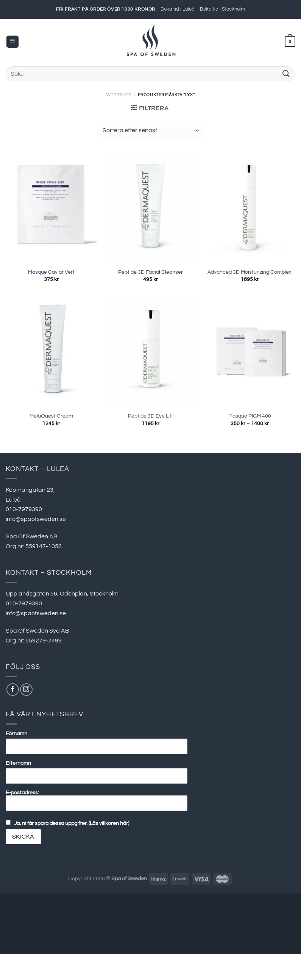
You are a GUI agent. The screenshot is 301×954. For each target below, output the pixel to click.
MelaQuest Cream (51, 416)
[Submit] (286, 73)
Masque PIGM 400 (249, 416)
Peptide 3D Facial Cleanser (150, 272)
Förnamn (16, 733)
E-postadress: (96, 800)
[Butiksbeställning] (150, 130)
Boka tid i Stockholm (222, 9)
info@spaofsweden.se (36, 519)
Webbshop (118, 95)
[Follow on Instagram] (26, 689)
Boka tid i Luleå (178, 9)
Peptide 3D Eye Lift (150, 416)
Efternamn (18, 763)
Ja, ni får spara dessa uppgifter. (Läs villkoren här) (71, 823)
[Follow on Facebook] (12, 689)
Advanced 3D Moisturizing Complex (249, 272)
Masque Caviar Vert (51, 272)
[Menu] (12, 42)
